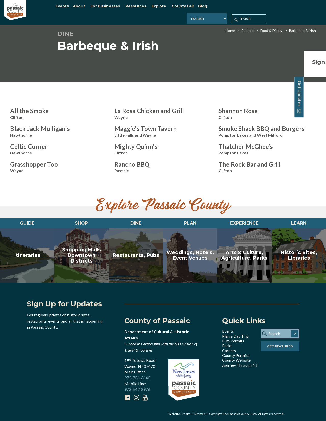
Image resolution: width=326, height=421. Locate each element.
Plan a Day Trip (235, 335)
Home (230, 26)
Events (228, 331)
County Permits (235, 355)
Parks (227, 345)
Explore (248, 26)
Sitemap (199, 414)
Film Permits (233, 340)
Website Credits (179, 414)
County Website (236, 360)
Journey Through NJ (239, 364)
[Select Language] (255, 9)
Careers (229, 350)
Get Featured (280, 347)
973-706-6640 (137, 377)
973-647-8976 (137, 389)
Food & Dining (271, 26)
